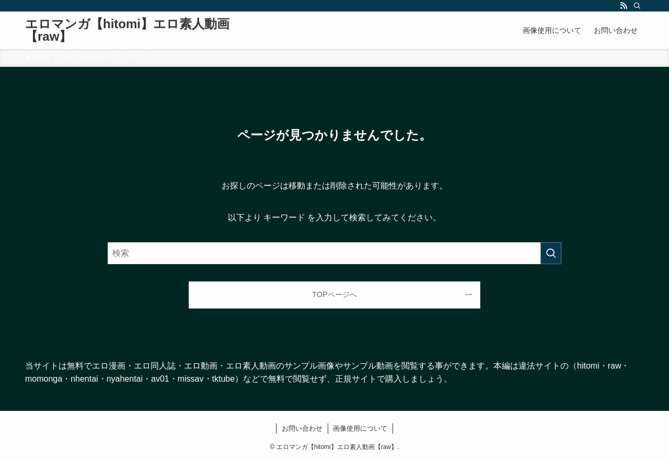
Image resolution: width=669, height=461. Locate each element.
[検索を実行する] (550, 253)
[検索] (637, 5)
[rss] (623, 5)
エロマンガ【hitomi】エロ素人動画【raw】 (127, 30)
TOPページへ (334, 294)
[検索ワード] (334, 253)
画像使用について (360, 428)
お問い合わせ (302, 428)
